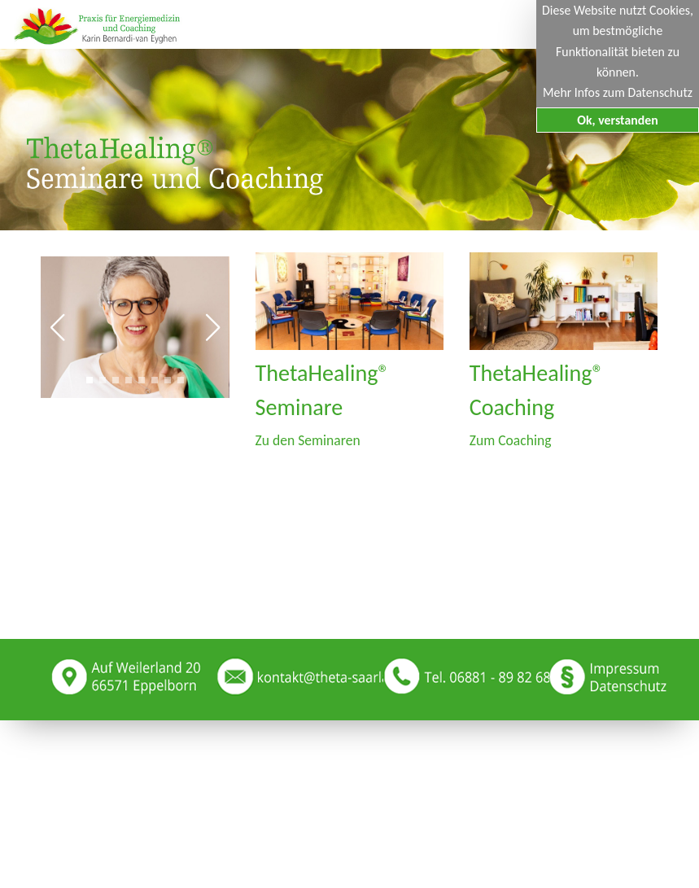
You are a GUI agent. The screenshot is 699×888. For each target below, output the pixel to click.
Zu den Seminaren (308, 440)
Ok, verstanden (617, 120)
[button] (57, 327)
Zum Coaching (511, 440)
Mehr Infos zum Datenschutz (617, 92)
